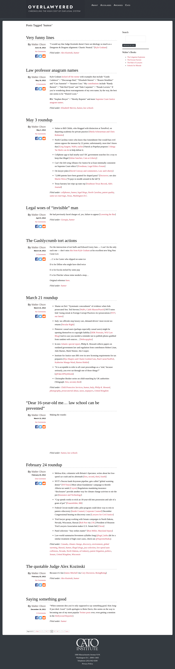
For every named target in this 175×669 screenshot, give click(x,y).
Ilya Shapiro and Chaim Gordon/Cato (80, 359)
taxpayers (89, 391)
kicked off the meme (70, 77)
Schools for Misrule (134, 65)
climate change (75, 544)
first (66, 382)
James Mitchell (71, 573)
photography (55, 391)
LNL (93, 522)
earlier (80, 146)
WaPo (82, 309)
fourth (103, 476)
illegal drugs (77, 547)
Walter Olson (38, 44)
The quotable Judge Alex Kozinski (55, 566)
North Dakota (72, 551)
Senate (52, 554)
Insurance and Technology (70, 495)
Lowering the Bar (107, 214)
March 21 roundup (42, 297)
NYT (113, 313)
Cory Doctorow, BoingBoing (93, 573)
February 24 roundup (44, 464)
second (73, 382)
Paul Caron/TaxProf (105, 359)
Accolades (105, 5)
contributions (93, 83)
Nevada (62, 551)
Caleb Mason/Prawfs (95, 309)
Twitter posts (85, 612)
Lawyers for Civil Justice (102, 514)
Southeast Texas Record (97, 184)
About (94, 5)
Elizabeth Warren (68, 108)
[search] (133, 38)
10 (57, 631)
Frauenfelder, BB (74, 503)
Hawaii (61, 547)
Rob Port (83, 522)
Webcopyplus (86, 339)
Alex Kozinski (67, 53)
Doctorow (104, 175)
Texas (69, 196)
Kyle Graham (100, 47)
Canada (64, 544)
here (67, 280)
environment (97, 544)
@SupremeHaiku (103, 539)
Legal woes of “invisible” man (52, 207)
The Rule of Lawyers (134, 63)
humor (76, 53)
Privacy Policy (87, 664)
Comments (41, 84)
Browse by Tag (129, 45)
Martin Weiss (60, 179)
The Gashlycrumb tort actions (51, 240)
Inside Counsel (78, 511)
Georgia (64, 219)
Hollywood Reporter (64, 616)
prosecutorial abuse (70, 391)
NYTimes (66, 485)
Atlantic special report (70, 344)
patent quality (108, 192)
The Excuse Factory (134, 60)
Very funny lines (40, 37)
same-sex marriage (58, 196)
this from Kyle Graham (80, 250)
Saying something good (46, 599)
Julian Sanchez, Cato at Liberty (83, 158)
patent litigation (97, 551)
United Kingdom (101, 391)
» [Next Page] (63, 631)
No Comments (40, 51)
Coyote (74, 488)
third (79, 382)
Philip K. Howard (102, 387)
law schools (88, 108)
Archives (118, 5)
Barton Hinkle (82, 362)
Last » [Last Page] (67, 631)
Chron (101, 526)
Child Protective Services (72, 387)
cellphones (65, 192)
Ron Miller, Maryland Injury (100, 531)
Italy (92, 387)
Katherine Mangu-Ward (65, 362)
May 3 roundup (39, 120)
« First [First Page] (37, 631)
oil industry (84, 551)
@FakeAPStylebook (64, 374)
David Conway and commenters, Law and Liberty (91, 171)
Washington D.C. (80, 196)
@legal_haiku (102, 535)
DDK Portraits (97, 332)
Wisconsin (76, 554)
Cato (127, 5)
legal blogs (82, 192)
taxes (82, 391)
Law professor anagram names (52, 70)
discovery (87, 544)
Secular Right (68, 324)
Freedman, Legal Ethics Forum (91, 166)
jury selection (90, 547)
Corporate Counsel (94, 511)
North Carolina (94, 192)
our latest (59, 316)
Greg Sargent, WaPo (68, 146)
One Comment (40, 479)
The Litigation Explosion (136, 57)
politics (108, 551)
